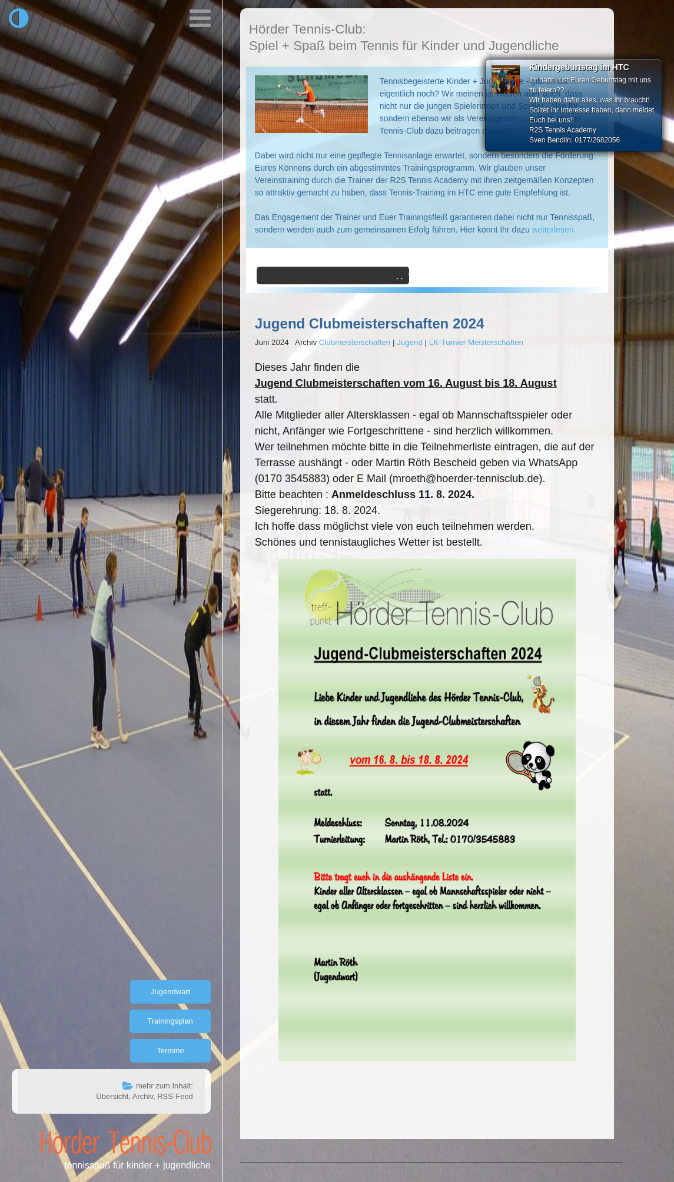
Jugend (410, 342)
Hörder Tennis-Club (125, 1141)
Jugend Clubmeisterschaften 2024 (369, 323)
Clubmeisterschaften (355, 342)
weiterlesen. (554, 229)
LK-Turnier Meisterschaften (476, 342)
